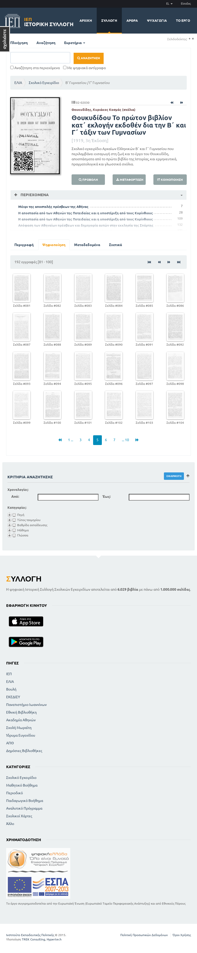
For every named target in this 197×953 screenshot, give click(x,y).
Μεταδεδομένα (87, 245)
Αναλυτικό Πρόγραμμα (24, 808)
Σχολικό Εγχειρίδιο (44, 83)
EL (169, 3)
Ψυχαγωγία (157, 20)
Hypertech (54, 939)
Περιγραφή (24, 245)
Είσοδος (186, 3)
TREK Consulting (33, 939)
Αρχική (86, 20)
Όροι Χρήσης (182, 935)
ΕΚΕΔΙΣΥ (13, 697)
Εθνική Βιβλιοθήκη (21, 712)
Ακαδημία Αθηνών (21, 720)
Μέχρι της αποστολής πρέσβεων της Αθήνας (53, 206)
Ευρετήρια (74, 43)
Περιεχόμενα (34, 195)
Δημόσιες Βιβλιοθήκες (24, 751)
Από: (15, 496)
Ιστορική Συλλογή (49, 21)
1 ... (70, 440)
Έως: (106, 496)
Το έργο (183, 20)
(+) (189, 39)
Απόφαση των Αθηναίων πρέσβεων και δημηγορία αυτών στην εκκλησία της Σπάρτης (85, 225)
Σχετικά (115, 245)
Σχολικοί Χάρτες (19, 816)
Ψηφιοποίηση (53, 245)
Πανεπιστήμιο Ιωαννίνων (26, 705)
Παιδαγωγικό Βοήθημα (24, 801)
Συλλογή (109, 20)
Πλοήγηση (19, 43)
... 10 (125, 440)
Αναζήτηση (45, 43)
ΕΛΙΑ (18, 83)
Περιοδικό (14, 793)
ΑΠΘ (10, 743)
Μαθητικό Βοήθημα (21, 785)
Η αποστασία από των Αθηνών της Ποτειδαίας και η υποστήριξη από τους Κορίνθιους (85, 213)
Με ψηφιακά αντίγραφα (84, 68)
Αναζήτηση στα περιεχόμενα (35, 68)
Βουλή (11, 689)
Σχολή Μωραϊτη (19, 728)
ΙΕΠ (9, 674)
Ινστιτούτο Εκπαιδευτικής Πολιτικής (30, 935)
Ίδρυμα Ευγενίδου (20, 735)
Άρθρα (132, 20)
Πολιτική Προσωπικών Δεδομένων (144, 935)
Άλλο (10, 824)
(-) (193, 39)
